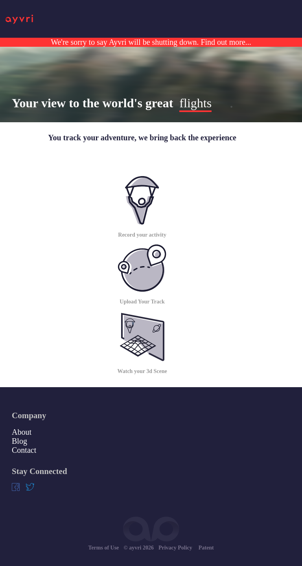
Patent (206, 548)
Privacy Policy (175, 548)
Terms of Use (103, 548)
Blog (19, 441)
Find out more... (225, 42)
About (21, 432)
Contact (24, 450)
